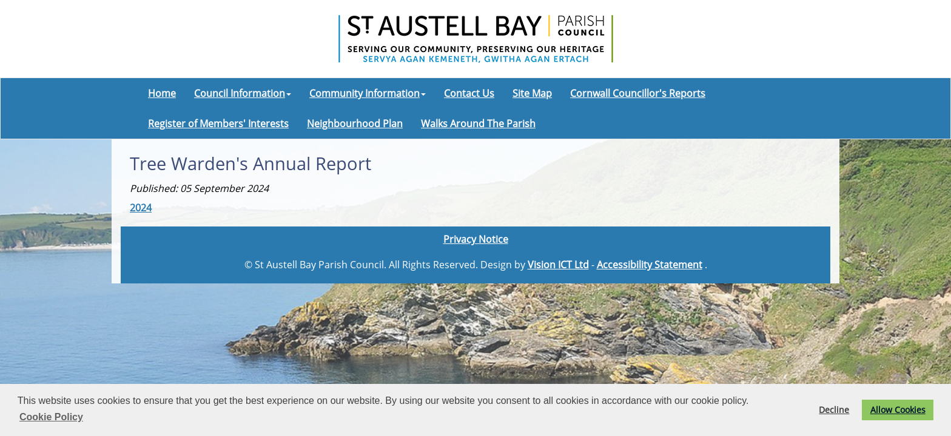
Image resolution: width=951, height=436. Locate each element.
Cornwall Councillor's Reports (637, 93)
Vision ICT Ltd (558, 264)
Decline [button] (834, 409)
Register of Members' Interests (218, 123)
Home (162, 93)
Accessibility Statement (649, 264)
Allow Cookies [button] (898, 409)
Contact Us (469, 93)
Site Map (532, 93)
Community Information (367, 93)
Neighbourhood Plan (355, 123)
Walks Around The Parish (478, 123)
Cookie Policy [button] (51, 417)
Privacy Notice (475, 239)
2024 (141, 207)
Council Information (242, 93)
